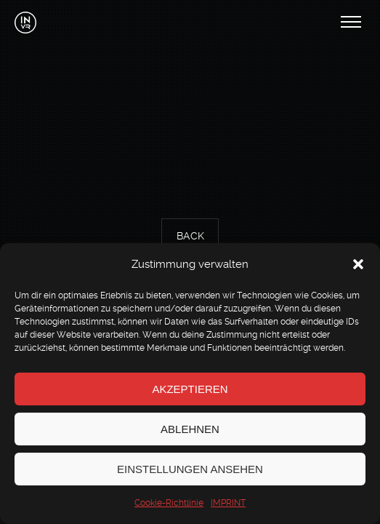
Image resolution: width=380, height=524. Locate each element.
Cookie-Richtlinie (168, 503)
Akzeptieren (189, 389)
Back (190, 236)
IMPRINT (228, 503)
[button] (358, 264)
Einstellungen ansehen (190, 469)
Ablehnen (190, 429)
